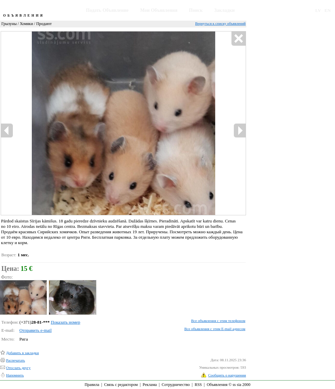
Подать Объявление (107, 10)
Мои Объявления (158, 10)
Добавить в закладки (22, 353)
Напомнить (15, 375)
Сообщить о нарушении (227, 375)
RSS (198, 384)
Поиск (196, 10)
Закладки (224, 10)
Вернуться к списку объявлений (220, 23)
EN (328, 10)
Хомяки (26, 23)
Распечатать (15, 360)
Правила (92, 384)
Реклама (149, 384)
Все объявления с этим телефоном (218, 321)
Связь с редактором (121, 384)
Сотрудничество (176, 384)
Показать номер (65, 322)
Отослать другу (18, 368)
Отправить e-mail (35, 330)
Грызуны (9, 23)
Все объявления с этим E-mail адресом (214, 329)
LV (318, 10)
